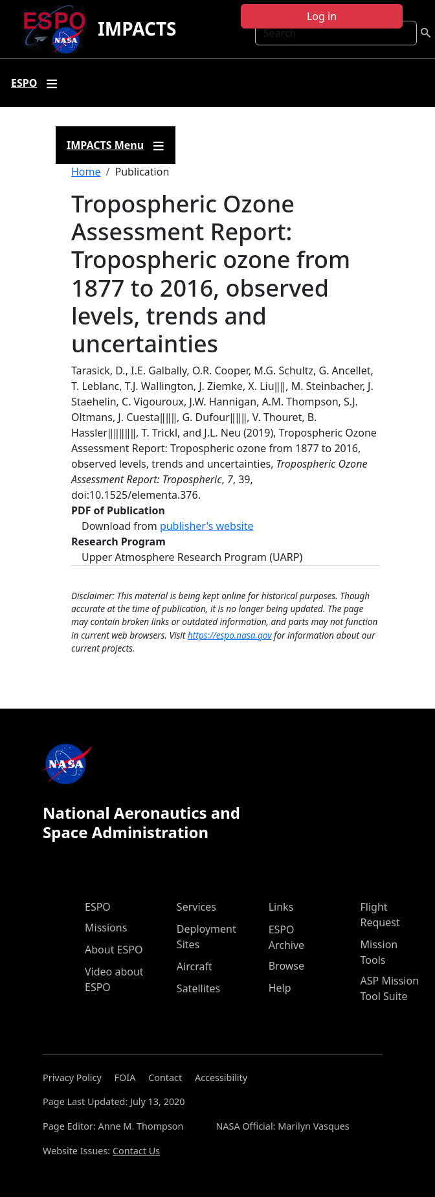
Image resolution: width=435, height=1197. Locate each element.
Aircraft (194, 966)
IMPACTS (137, 28)
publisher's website (207, 526)
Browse (286, 966)
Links (281, 907)
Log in (322, 16)
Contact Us (136, 1151)
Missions (106, 927)
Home (86, 172)
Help (280, 988)
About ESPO (113, 949)
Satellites (198, 988)
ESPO (98, 907)
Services (196, 907)
